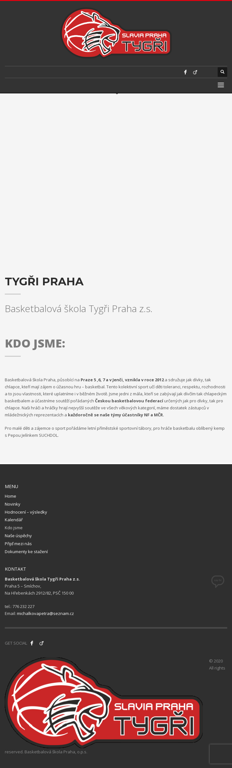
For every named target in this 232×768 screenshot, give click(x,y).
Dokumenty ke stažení (26, 551)
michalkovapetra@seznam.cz (45, 613)
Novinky (12, 504)
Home (10, 496)
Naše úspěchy (18, 535)
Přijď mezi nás (18, 543)
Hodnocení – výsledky (26, 512)
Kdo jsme (14, 527)
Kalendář (14, 520)
